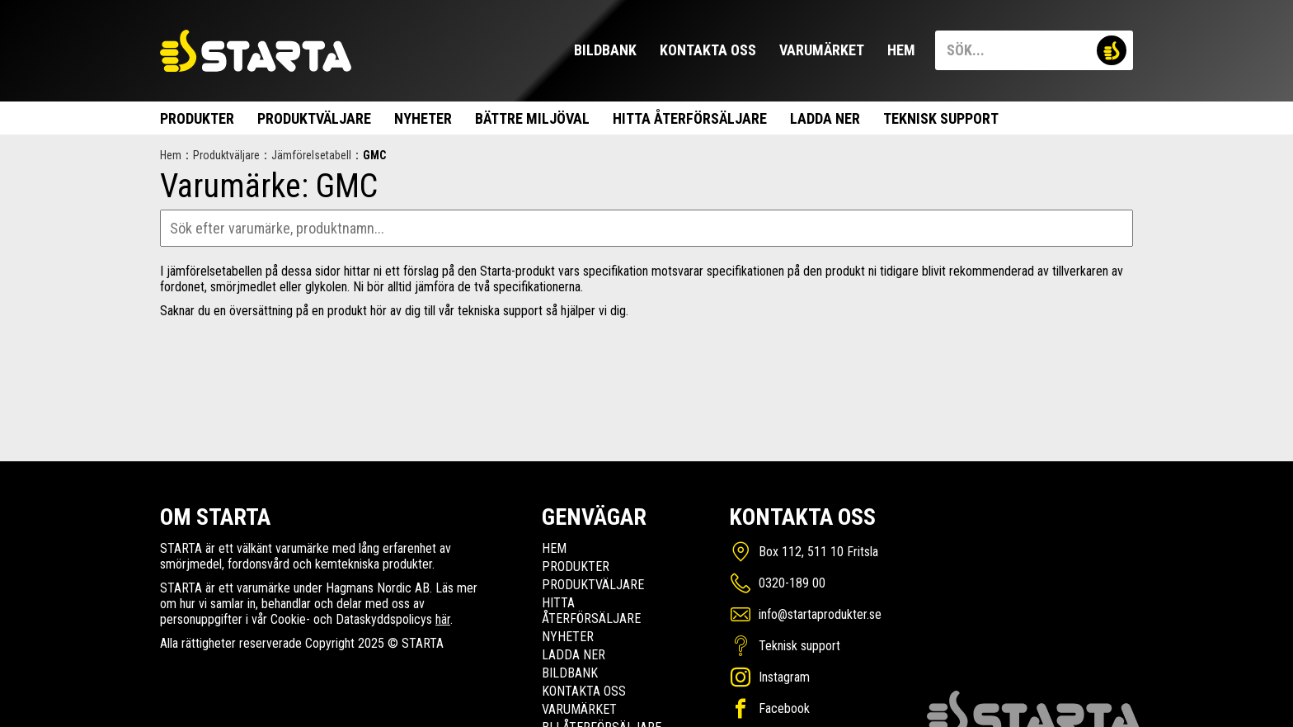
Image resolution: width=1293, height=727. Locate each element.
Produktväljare (314, 118)
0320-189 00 (792, 583)
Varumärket (821, 50)
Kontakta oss (708, 50)
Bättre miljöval (532, 118)
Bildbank (605, 50)
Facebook (784, 708)
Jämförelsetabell (311, 155)
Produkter (197, 118)
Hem (901, 50)
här (442, 619)
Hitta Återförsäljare (690, 118)
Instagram (784, 677)
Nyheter (423, 118)
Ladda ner (825, 118)
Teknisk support (941, 118)
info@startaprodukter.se (820, 614)
